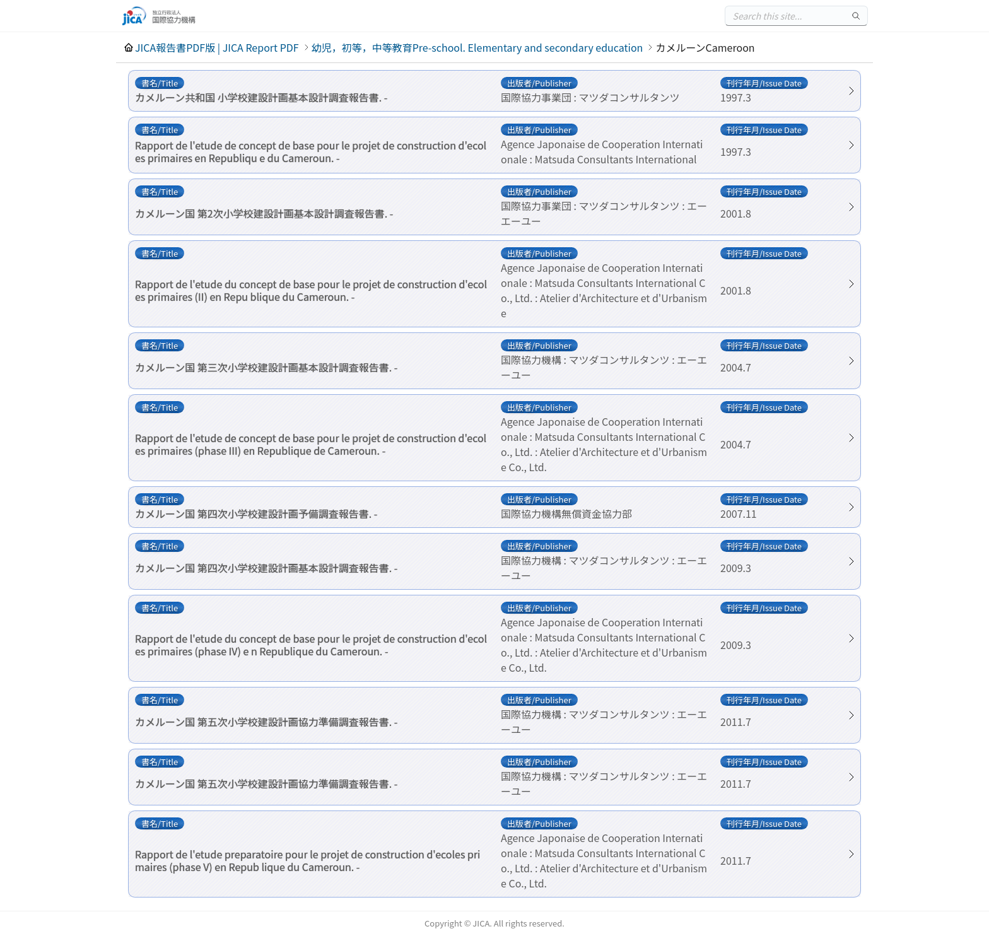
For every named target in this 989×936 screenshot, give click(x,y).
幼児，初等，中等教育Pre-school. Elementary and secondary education (477, 47)
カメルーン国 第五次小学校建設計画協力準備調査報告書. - (266, 721)
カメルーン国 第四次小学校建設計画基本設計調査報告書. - (266, 567)
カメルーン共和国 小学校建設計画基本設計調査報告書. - (261, 97)
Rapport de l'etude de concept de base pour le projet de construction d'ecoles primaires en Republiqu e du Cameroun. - (310, 151)
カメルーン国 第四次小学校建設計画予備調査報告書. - (256, 513)
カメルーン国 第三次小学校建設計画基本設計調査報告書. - (266, 367)
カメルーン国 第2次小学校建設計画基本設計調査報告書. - (264, 213)
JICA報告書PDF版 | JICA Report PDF (217, 47)
